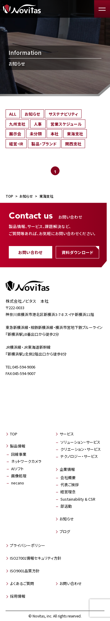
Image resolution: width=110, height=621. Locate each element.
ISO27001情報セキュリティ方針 (35, 558)
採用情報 (17, 596)
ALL (12, 114)
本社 (54, 134)
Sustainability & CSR (77, 499)
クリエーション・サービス (80, 449)
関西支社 (73, 144)
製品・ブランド (44, 144)
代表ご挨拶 (69, 484)
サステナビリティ (63, 114)
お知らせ (32, 114)
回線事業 (18, 454)
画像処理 (18, 476)
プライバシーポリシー (27, 545)
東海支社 (75, 134)
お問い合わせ (30, 252)
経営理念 (68, 491)
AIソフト (17, 468)
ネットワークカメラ (26, 461)
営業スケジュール (66, 124)
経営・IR (16, 144)
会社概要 (68, 477)
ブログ (65, 531)
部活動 (66, 506)
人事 (38, 124)
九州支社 (17, 124)
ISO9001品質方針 (25, 571)
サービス (67, 434)
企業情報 (67, 469)
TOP (13, 434)
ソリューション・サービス (80, 442)
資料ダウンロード (77, 252)
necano (17, 483)
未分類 (36, 134)
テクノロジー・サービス (79, 456)
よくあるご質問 (22, 583)
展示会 (15, 134)
